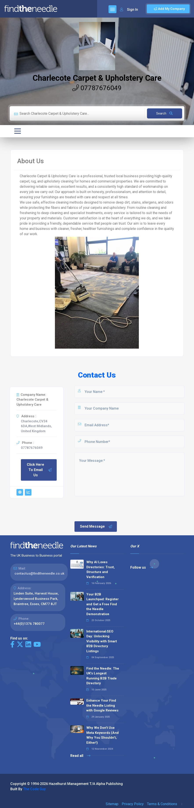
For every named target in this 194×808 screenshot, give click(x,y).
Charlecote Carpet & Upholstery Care (97, 78)
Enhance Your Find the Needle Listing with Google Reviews (102, 705)
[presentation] (107, 508)
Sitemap (112, 804)
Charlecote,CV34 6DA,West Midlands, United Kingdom (36, 426)
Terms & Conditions (162, 804)
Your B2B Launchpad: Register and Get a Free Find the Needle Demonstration (102, 604)
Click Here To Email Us (39, 469)
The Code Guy (34, 789)
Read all (80, 756)
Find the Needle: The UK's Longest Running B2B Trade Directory (102, 675)
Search (164, 113)
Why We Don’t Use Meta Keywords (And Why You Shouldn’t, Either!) (102, 735)
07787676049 (96, 88)
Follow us (141, 567)
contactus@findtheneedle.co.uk (39, 573)
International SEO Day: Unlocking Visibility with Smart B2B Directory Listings (101, 641)
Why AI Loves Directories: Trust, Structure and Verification (100, 569)
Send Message (96, 526)
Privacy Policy (133, 804)
